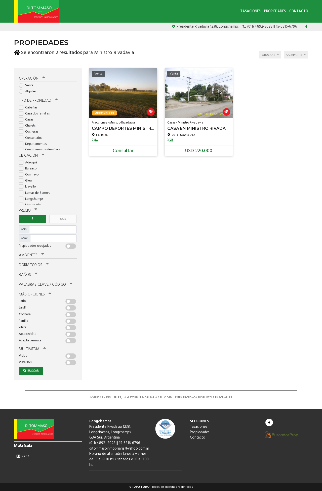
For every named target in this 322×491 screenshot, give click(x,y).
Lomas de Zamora (36, 192)
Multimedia (32, 349)
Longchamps (33, 198)
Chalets (29, 125)
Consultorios (32, 137)
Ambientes (31, 255)
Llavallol (29, 186)
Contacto (298, 11)
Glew (27, 180)
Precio (28, 210)
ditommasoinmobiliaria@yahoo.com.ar (119, 448)
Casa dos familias (36, 113)
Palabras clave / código (45, 284)
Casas (27, 119)
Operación (32, 78)
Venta (28, 85)
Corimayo (30, 174)
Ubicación (31, 155)
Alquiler (29, 91)
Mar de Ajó (31, 204)
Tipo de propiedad (38, 100)
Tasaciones (250, 11)
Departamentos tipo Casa (41, 149)
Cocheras (30, 131)
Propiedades (275, 11)
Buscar (31, 370)
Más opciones (35, 294)
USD (63, 218)
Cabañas (30, 107)
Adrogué (30, 162)
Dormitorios (34, 265)
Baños (28, 275)
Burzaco (29, 168)
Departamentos (34, 143)
